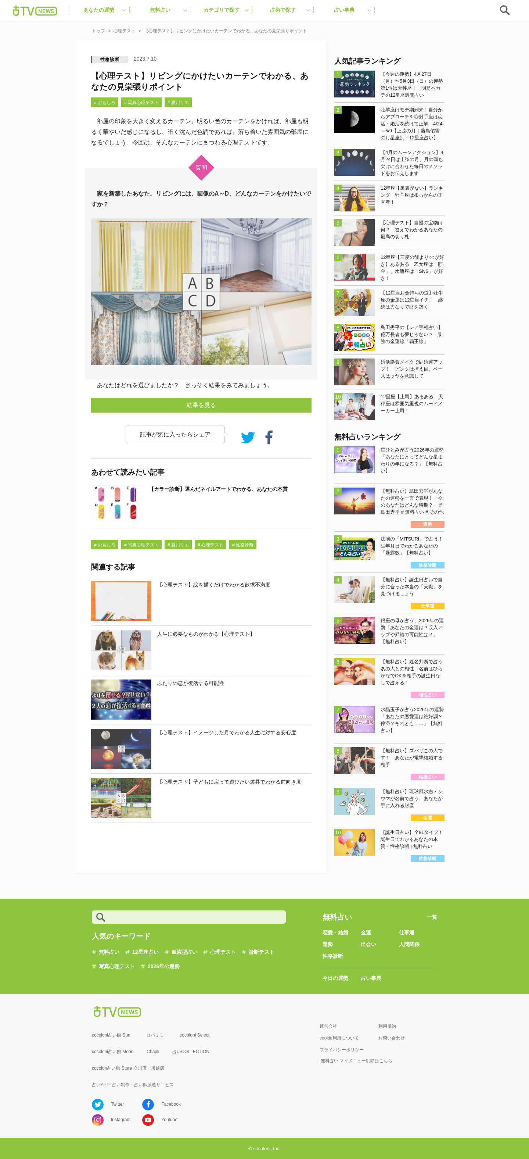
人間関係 (409, 944)
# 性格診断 (242, 545)
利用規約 (387, 1026)
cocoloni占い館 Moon (112, 1051)
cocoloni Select (194, 1035)
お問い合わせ (391, 1038)
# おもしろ (104, 102)
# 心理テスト (210, 545)
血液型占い (184, 952)
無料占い (109, 952)
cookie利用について (339, 1038)
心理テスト (223, 952)
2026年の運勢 (164, 966)
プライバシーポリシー (342, 1049)
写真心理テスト (117, 966)
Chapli (153, 1051)
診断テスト (261, 952)
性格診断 (109, 59)
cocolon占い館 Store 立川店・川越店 (128, 1068)
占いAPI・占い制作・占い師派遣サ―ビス (133, 1084)
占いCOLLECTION (190, 1051)
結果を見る (201, 405)
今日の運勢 (335, 978)
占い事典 (371, 978)
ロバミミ (155, 1035)
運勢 (328, 944)
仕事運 (406, 932)
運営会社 (328, 1026)
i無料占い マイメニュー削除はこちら (356, 1060)
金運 (366, 932)
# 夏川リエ (178, 102)
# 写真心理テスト (141, 102)
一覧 (432, 917)
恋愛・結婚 (335, 932)
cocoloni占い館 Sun (111, 1035)
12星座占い (145, 952)
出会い (368, 944)
